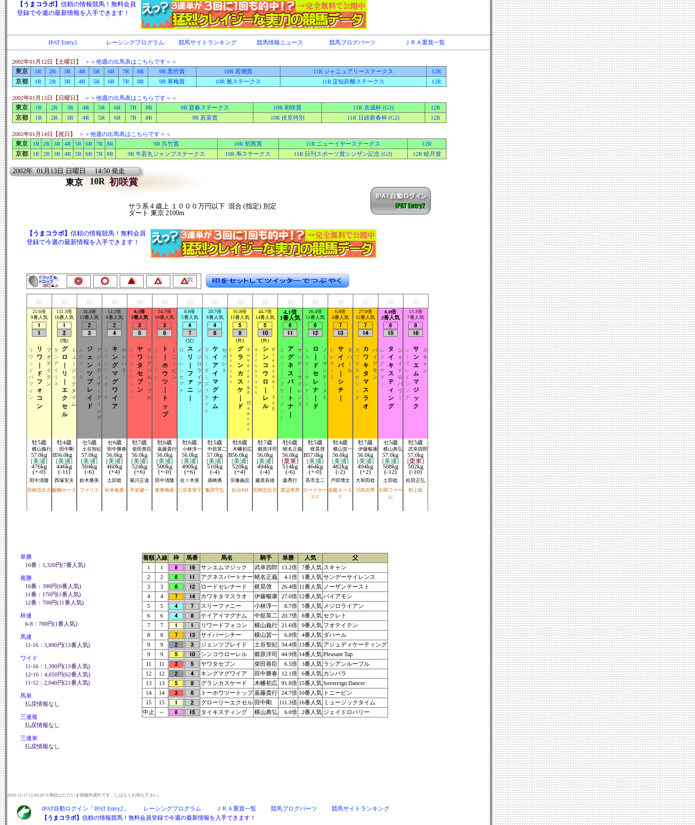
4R (82, 71)
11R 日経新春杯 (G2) (373, 117)
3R (67, 71)
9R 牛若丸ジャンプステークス (166, 154)
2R (52, 71)
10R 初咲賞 (287, 107)
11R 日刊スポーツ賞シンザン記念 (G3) (343, 154)
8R (140, 71)
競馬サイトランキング (207, 42)
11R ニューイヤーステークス (343, 143)
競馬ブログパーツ (352, 42)
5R (96, 71)
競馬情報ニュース (280, 42)
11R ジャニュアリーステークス (353, 71)
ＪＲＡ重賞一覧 (424, 42)
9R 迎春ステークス (205, 107)
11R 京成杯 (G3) (373, 107)
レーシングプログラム (135, 42)
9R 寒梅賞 (172, 81)
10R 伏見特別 (287, 117)
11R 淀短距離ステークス (353, 81)
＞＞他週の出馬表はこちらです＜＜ (130, 61)
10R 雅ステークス (238, 81)
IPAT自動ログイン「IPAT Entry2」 (85, 808)
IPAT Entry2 (62, 42)
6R (111, 71)
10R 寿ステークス (248, 154)
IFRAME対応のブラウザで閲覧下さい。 (234, 14)
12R (436, 71)
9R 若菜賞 (205, 117)
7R (126, 71)
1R (38, 71)
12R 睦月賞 (427, 154)
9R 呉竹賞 (166, 143)
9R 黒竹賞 (172, 71)
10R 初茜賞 (248, 143)
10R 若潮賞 (238, 71)
